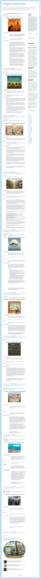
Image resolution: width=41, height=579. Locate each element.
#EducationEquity (10, 116)
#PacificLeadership (15, 293)
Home (13, 534)
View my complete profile (30, 31)
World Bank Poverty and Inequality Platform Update (14, 319)
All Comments (30, 40)
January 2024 (29, 138)
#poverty (23, 116)
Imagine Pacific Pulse (14, 3)
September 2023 (29, 141)
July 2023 (29, 143)
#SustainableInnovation (12, 294)
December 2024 (29, 129)
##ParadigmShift (6, 69)
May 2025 (29, 125)
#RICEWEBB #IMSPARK (15, 337)
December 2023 (29, 139)
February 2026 (29, 118)
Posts (29, 39)
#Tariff (17, 231)
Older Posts (24, 534)
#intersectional (4, 231)
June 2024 (29, 134)
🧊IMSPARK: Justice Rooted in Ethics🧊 (11, 568)
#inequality (15, 487)
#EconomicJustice (11, 69)
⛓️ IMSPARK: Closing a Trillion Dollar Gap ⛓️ (12, 16)
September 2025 (29, 122)
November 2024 (29, 130)
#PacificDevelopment (5, 337)
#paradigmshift (7, 231)
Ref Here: (10, 410)
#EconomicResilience (7, 293)
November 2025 (29, 120)
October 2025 (29, 121)
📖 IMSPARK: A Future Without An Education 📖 (12, 73)
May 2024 (29, 135)
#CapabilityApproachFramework (8, 487)
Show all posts (18, 13)
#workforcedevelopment (17, 294)
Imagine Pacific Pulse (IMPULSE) (32, 16)
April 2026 (29, 116)
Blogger (22, 575)
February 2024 (29, 137)
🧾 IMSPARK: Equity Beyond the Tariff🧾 (11, 176)
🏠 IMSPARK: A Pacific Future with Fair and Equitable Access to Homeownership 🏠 (13, 389)
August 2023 (29, 142)
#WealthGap (7, 436)
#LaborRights (20, 69)
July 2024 (29, 133)
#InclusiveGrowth (5, 385)
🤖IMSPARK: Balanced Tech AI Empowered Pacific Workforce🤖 (14, 560)
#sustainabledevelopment (20, 337)
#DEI (8, 69)
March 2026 (29, 117)
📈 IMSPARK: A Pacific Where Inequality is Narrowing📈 (14, 297)
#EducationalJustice (7, 116)
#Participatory (23, 487)
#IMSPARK (18, 69)
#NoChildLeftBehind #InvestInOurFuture (18, 116)
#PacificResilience (11, 385)
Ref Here (10, 511)
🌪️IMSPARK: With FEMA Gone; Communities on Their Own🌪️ (13, 564)
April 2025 (29, 126)
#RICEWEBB (16, 231)
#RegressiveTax (12, 231)
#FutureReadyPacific (11, 293)
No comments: (8, 68)
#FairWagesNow (14, 69)
